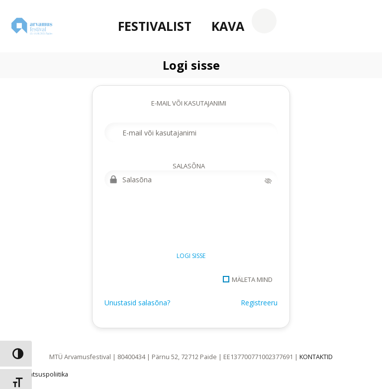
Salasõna (189, 165)
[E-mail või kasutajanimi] (191, 132)
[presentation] (180, 223)
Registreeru (259, 302)
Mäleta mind (252, 279)
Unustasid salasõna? (137, 302)
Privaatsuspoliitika (41, 374)
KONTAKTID (316, 357)
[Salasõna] (191, 179)
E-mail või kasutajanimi (188, 103)
